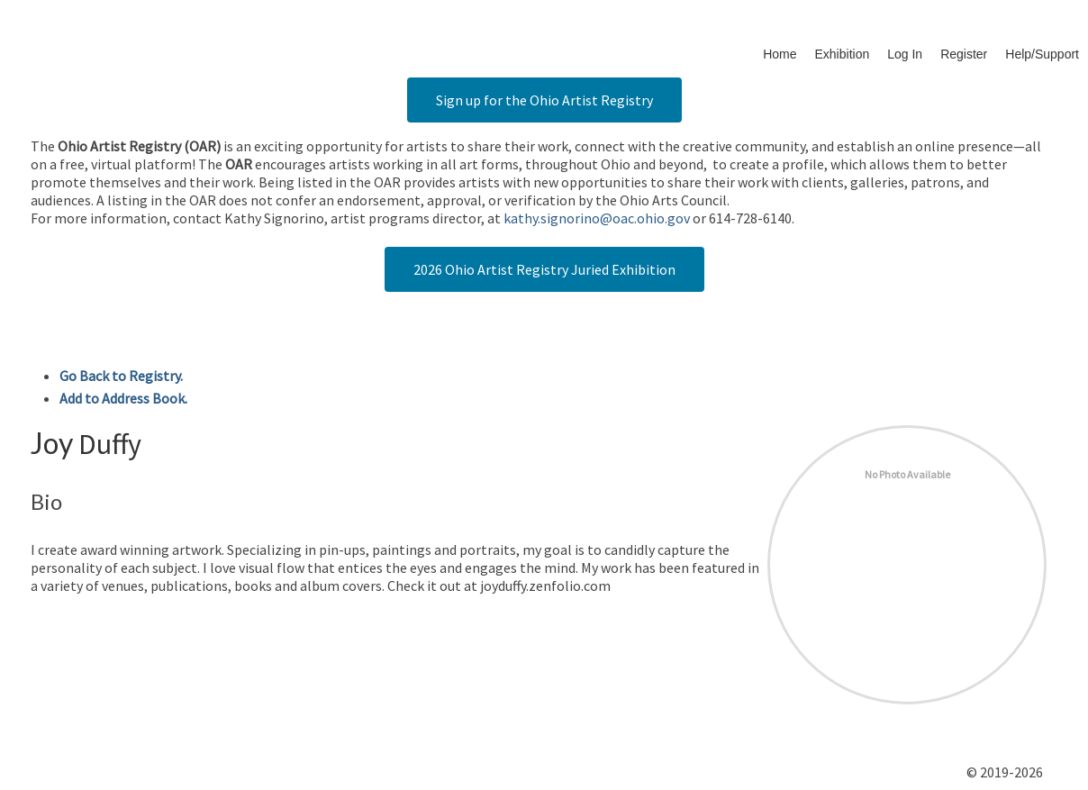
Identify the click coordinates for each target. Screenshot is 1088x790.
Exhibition (842, 54)
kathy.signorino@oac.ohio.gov (596, 218)
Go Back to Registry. (121, 376)
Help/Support (1042, 54)
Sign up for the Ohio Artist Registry (544, 100)
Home (779, 54)
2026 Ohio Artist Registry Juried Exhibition (544, 269)
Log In (904, 54)
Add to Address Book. (123, 398)
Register (963, 54)
